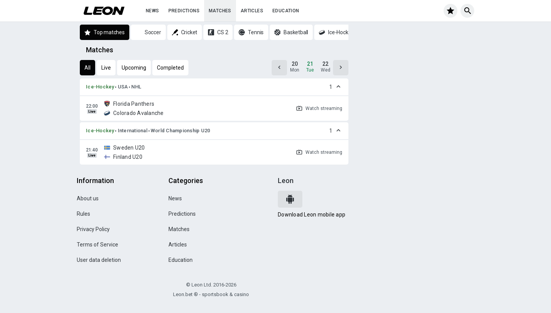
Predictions (184, 10)
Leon (286, 180)
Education (285, 10)
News (152, 10)
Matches (220, 10)
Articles (252, 10)
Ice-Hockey (100, 87)
